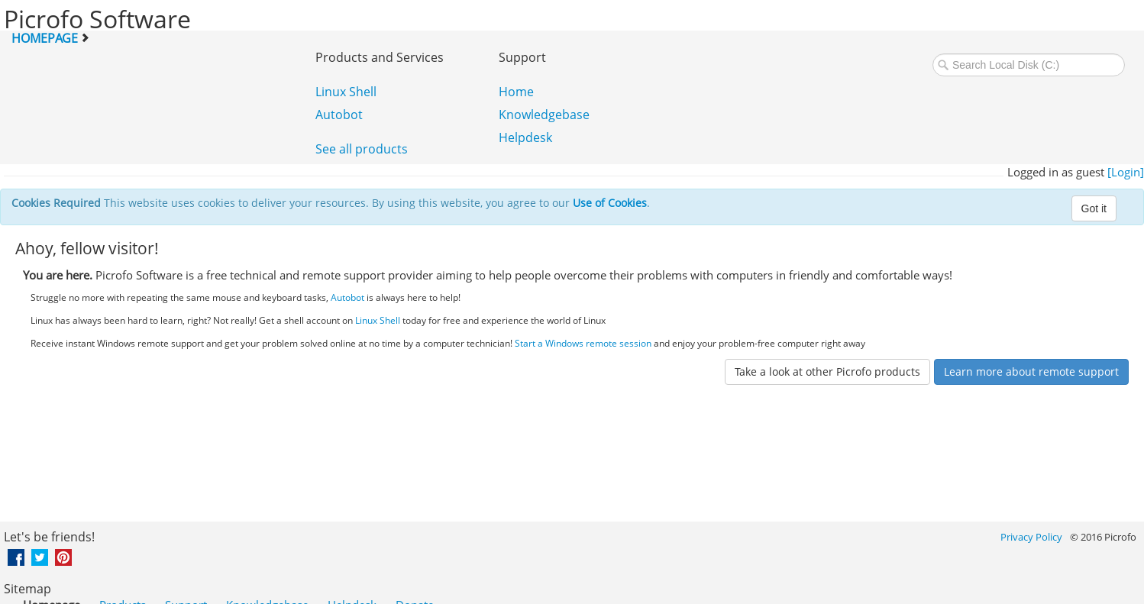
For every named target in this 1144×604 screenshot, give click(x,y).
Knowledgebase (544, 114)
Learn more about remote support (1031, 371)
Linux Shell (345, 91)
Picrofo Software (97, 18)
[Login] (1125, 171)
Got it (1094, 208)
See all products (361, 149)
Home (516, 91)
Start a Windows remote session (583, 343)
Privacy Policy (1031, 537)
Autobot (339, 114)
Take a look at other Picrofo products (827, 371)
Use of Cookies (610, 202)
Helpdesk (525, 137)
